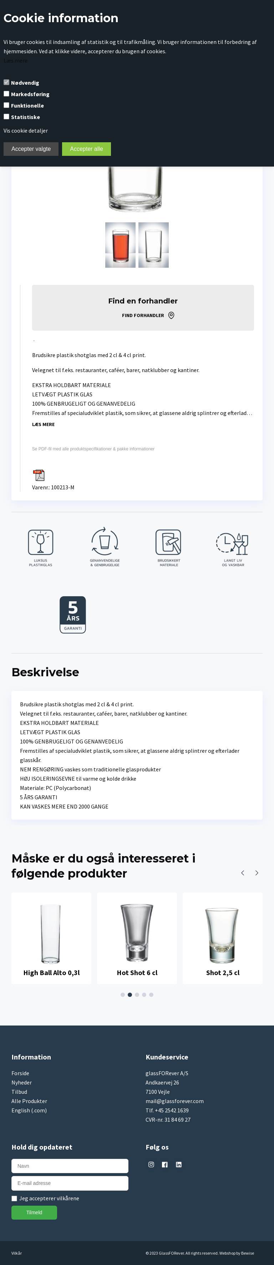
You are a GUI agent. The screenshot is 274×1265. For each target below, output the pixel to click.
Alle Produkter (29, 1101)
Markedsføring (30, 94)
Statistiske (25, 116)
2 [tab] (131, 995)
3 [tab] (138, 995)
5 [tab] (152, 995)
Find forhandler (143, 315)
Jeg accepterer (49, 1198)
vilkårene (68, 1198)
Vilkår (16, 1253)
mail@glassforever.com (175, 1101)
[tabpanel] (51, 938)
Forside (20, 1073)
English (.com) (29, 1110)
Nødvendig (25, 82)
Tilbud (19, 1091)
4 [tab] (145, 995)
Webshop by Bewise (236, 1253)
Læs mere (15, 60)
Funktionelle (27, 105)
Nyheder (21, 1082)
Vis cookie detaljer (26, 130)
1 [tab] (124, 995)
